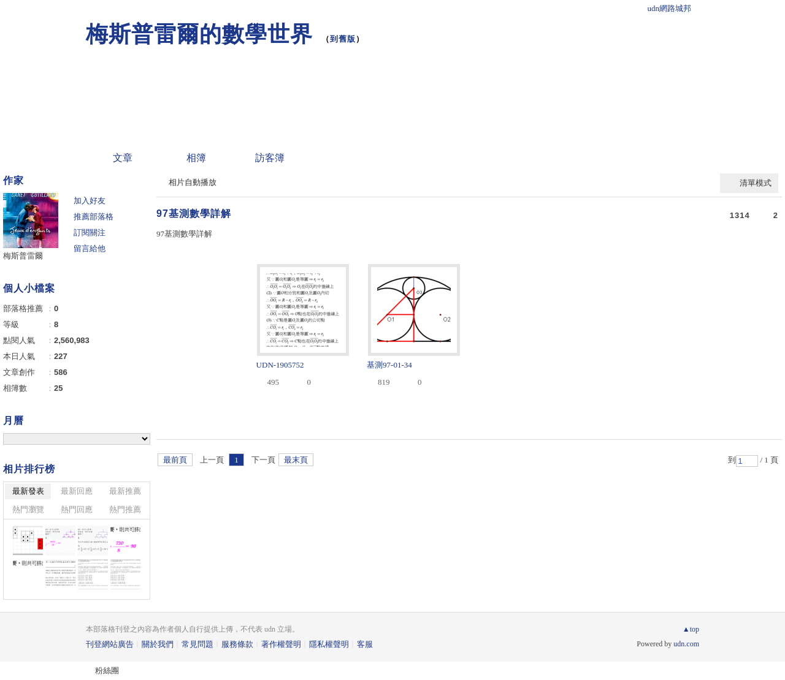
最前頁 (175, 459)
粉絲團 (107, 670)
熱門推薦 (125, 509)
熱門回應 (77, 509)
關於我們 (158, 644)
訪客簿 (270, 158)
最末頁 (296, 459)
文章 (122, 158)
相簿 (196, 158)
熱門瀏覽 (28, 509)
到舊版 (343, 38)
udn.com (686, 644)
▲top (691, 629)
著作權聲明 (281, 644)
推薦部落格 (93, 216)
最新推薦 (125, 491)
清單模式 (756, 182)
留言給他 (89, 248)
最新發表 (28, 491)
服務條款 (237, 644)
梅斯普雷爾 (23, 255)
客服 (365, 644)
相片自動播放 (192, 182)
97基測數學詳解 (193, 213)
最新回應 (77, 491)
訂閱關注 (89, 232)
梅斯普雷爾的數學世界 (199, 34)
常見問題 (197, 644)
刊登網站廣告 (110, 644)
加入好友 (89, 200)
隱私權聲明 (329, 644)
